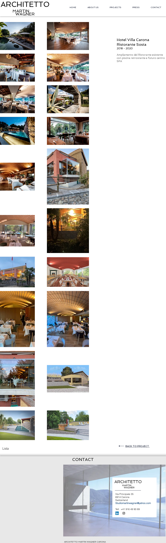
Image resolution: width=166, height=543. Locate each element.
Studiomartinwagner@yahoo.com (133, 503)
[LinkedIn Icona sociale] (117, 513)
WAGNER (25, 14)
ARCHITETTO (25, 4)
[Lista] (6, 448)
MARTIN (15, 11)
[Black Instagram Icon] (123, 513)
